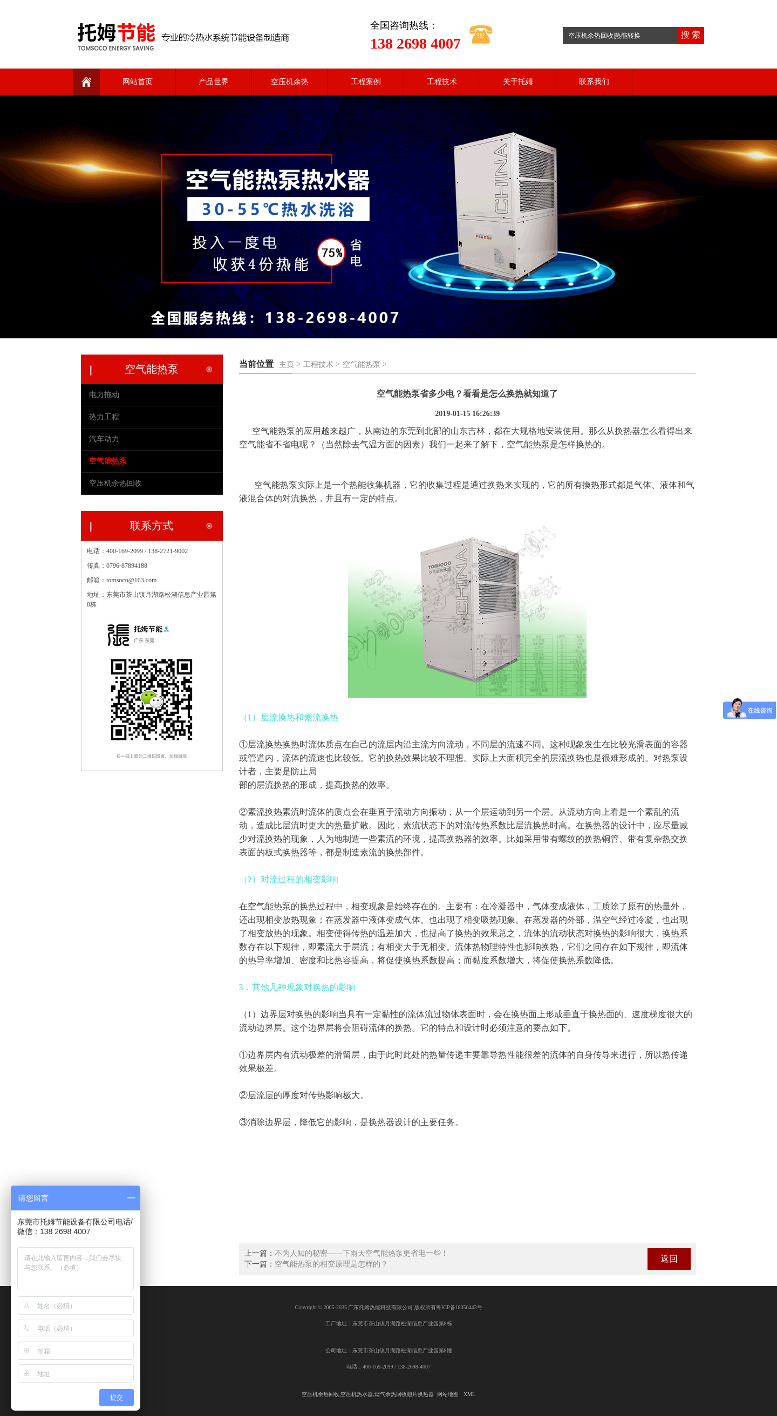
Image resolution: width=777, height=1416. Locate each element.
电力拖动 (104, 395)
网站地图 (448, 1394)
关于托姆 (518, 82)
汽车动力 (104, 439)
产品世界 (214, 82)
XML (469, 1394)
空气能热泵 (361, 364)
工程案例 (366, 82)
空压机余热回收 (115, 483)
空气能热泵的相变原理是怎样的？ (331, 1264)
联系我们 (594, 82)
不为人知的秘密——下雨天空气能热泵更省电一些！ (361, 1253)
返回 (669, 1258)
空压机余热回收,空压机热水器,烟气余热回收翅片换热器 (368, 1394)
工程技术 (442, 82)
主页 (286, 364)
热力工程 (104, 417)
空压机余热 (290, 82)
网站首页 (137, 82)
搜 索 (690, 34)
